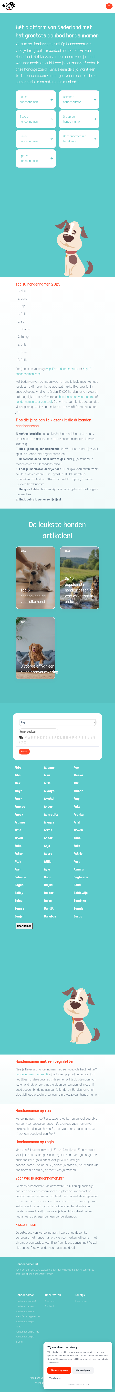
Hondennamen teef (26, 1301)
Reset (24, 751)
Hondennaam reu (25, 1306)
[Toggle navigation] (109, 6)
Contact (49, 1306)
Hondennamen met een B (32, 1074)
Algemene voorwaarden (42, 1377)
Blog (23, 551)
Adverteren (81, 1301)
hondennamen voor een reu (76, 397)
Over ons (50, 1301)
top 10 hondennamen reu (62, 369)
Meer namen (24, 926)
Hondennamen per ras (27, 1331)
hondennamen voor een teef (34, 402)
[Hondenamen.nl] (11, 6)
